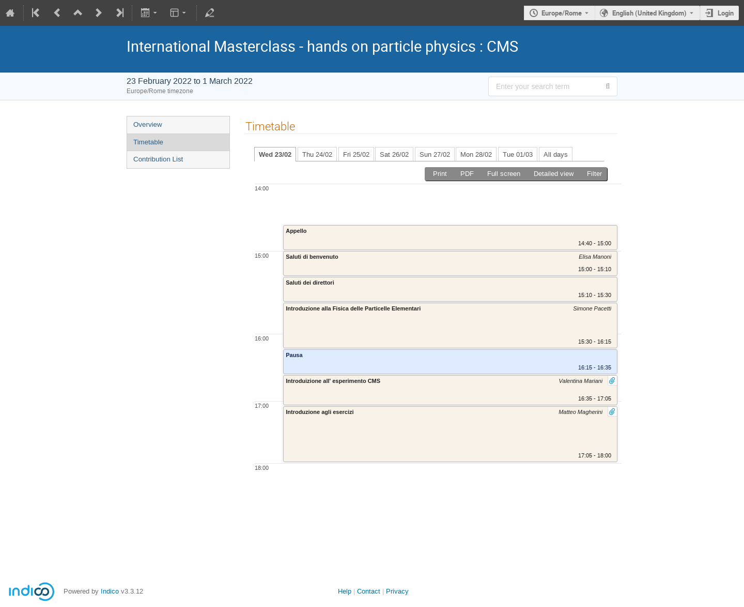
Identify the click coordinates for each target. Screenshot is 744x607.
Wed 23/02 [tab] (275, 154)
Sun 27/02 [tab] (435, 154)
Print (440, 173)
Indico (110, 591)
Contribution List (158, 159)
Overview (147, 124)
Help (344, 591)
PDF (467, 173)
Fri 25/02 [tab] (356, 154)
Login (726, 13)
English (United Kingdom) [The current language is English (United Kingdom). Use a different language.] (649, 13)
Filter (594, 173)
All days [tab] (556, 154)
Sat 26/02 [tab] (394, 154)
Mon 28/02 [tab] (476, 154)
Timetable (148, 142)
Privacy (397, 591)
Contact (368, 591)
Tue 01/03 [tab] (518, 154)
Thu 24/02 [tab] (317, 154)
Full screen (503, 173)
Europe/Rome (561, 13)
